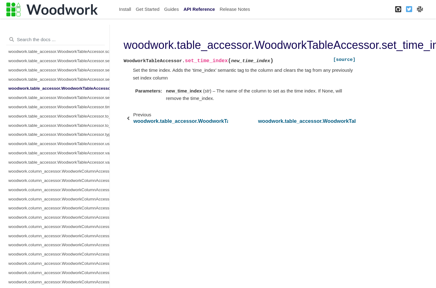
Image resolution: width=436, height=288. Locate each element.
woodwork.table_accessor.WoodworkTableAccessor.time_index (59, 107)
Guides (171, 9)
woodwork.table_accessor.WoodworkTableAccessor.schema (59, 51)
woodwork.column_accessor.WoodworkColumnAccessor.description (59, 199)
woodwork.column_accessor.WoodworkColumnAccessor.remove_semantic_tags (59, 272)
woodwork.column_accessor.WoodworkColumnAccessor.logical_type (59, 245)
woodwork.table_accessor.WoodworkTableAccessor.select (59, 60)
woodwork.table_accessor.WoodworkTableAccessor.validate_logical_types (59, 153)
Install (125, 9)
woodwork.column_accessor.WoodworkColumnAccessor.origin (59, 208)
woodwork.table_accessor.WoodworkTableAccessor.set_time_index (59, 88)
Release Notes (235, 9)
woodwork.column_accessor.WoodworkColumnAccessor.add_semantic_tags (59, 180)
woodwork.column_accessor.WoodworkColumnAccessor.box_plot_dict (59, 189)
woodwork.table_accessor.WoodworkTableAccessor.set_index (59, 79)
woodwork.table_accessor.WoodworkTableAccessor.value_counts (59, 162)
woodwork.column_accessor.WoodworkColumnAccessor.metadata (59, 254)
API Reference (199, 9)
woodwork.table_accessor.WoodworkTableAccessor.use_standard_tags (59, 143)
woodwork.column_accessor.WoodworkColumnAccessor (59, 171)
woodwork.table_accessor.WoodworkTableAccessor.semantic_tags (59, 70)
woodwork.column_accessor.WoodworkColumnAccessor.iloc (59, 217)
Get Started (148, 9)
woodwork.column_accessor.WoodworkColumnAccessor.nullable (59, 263)
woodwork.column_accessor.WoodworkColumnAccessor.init (59, 226)
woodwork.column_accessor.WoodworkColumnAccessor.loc (59, 236)
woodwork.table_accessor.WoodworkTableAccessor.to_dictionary (59, 125)
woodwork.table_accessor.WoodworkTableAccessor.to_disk (59, 116)
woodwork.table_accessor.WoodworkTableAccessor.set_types (59, 97)
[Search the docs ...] (55, 39)
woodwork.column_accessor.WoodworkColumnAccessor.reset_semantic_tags (59, 282)
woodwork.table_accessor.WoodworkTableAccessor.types (59, 134)
